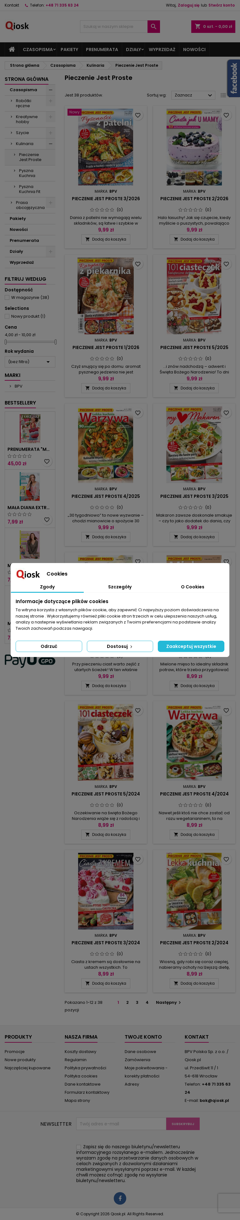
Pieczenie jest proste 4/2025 (106, 496)
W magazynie (30, 297)
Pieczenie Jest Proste (30, 157)
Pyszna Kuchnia (27, 173)
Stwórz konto (221, 5)
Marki (12, 375)
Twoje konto (143, 1036)
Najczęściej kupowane (28, 1068)
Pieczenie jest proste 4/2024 (194, 794)
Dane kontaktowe (83, 1084)
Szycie (22, 133)
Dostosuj (120, 646)
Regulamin (76, 1060)
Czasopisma (38, 49)
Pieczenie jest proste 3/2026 (106, 199)
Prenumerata (102, 49)
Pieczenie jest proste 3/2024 (106, 943)
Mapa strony (77, 1100)
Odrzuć (49, 646)
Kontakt (12, 5)
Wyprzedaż (162, 49)
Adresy (132, 1084)
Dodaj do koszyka (105, 239)
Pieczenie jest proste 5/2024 (106, 794)
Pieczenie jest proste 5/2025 (194, 347)
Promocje (15, 1052)
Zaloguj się (188, 5)
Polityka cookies (81, 1076)
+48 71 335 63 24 (62, 5)
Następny (169, 1002)
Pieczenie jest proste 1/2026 (105, 347)
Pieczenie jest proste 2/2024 (194, 943)
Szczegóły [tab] (120, 587)
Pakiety (69, 49)
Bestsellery (20, 402)
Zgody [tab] (47, 587)
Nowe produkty (20, 1060)
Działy (133, 49)
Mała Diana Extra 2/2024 (30, 507)
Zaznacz (194, 95)
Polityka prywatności (85, 1068)
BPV (18, 386)
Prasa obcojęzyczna (30, 205)
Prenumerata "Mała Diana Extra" (30, 449)
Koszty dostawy (80, 1052)
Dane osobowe (140, 1052)
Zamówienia (137, 1060)
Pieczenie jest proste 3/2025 (194, 496)
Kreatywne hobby (27, 119)
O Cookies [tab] (192, 587)
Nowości (194, 49)
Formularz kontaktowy (87, 1092)
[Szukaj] (120, 26)
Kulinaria (24, 144)
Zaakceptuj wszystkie (191, 646)
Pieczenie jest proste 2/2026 (194, 199)
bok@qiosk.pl (214, 1100)
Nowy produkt (28, 316)
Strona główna (26, 79)
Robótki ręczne (23, 103)
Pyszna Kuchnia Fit (29, 189)
